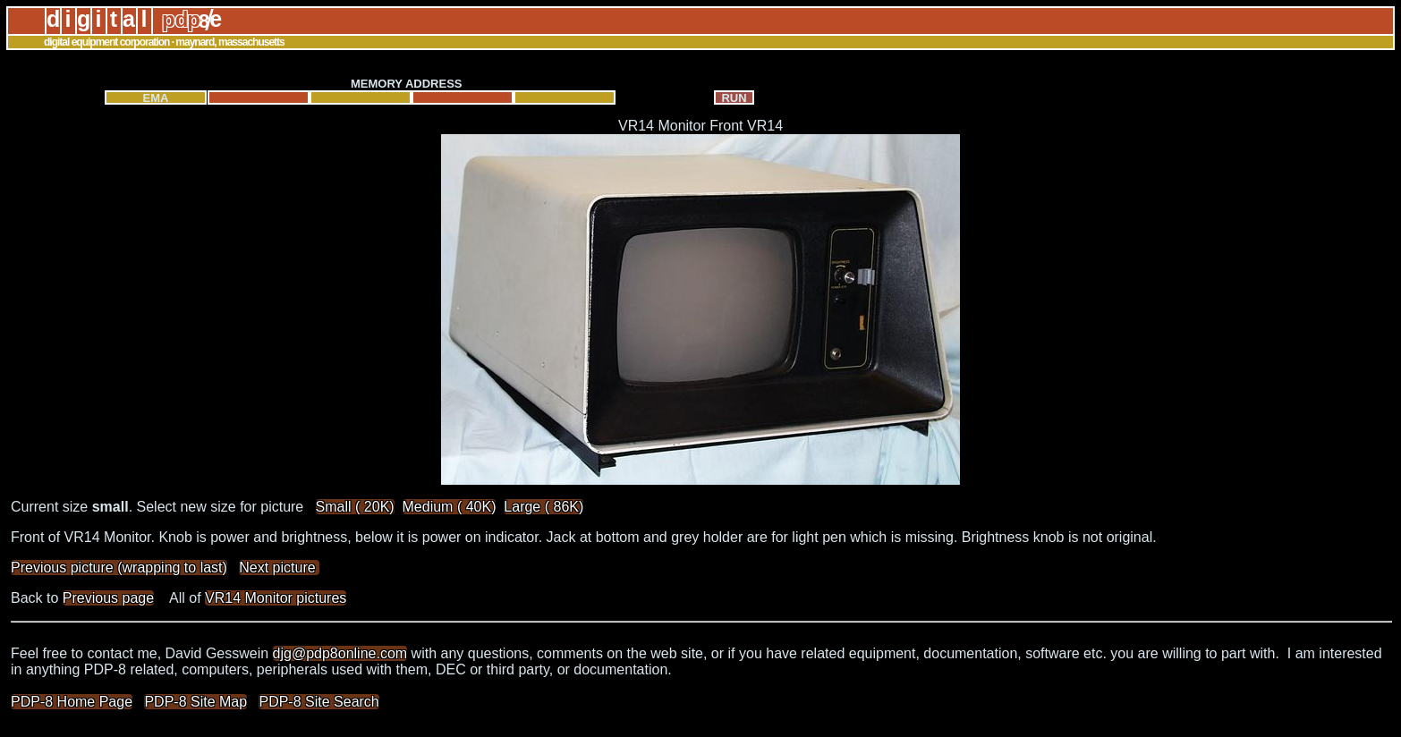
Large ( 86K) (543, 506)
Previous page (108, 598)
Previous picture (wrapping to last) (119, 567)
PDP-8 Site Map (195, 701)
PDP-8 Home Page (71, 701)
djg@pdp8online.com (340, 653)
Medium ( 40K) (450, 506)
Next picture (279, 567)
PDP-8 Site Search (318, 701)
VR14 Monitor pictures (275, 598)
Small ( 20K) (355, 506)
